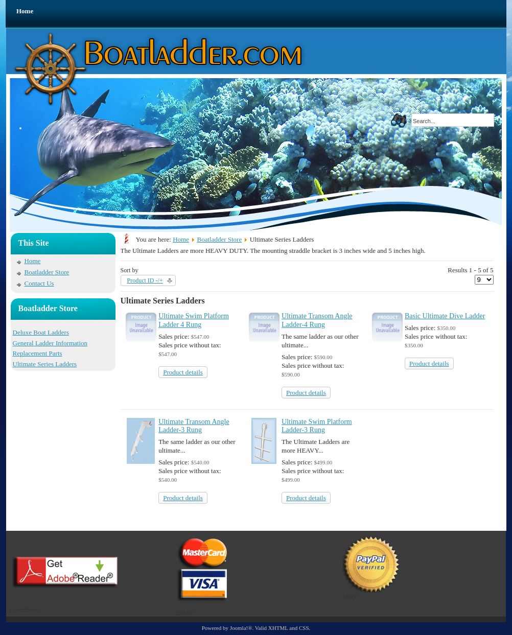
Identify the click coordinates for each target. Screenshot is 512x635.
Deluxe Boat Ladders (41, 332)
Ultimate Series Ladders (45, 364)
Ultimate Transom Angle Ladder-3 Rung (193, 426)
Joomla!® (241, 628)
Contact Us (39, 283)
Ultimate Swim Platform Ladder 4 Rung (193, 320)
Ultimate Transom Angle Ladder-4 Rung (317, 320)
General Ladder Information (50, 343)
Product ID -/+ (145, 280)
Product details (183, 372)
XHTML (278, 628)
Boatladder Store (47, 272)
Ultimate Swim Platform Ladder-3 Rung (317, 426)
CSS (304, 628)
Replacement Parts (37, 353)
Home (24, 11)
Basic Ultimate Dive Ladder (445, 316)
